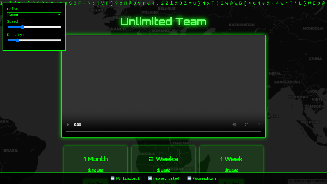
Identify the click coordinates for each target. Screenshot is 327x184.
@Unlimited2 (127, 178)
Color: (34, 12)
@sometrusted (166, 178)
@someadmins (204, 178)
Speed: (34, 25)
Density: (34, 39)
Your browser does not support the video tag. (163, 86)
